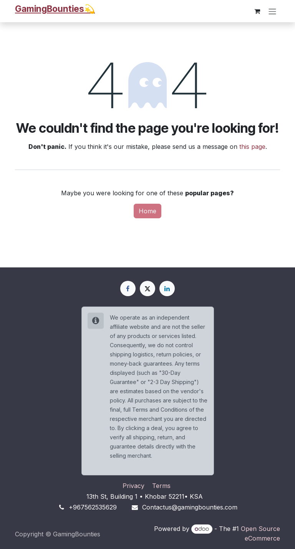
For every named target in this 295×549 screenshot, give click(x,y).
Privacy (133, 486)
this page (252, 146)
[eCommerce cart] (257, 11)
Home (147, 211)
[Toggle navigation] (272, 11)
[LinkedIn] (167, 288)
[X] (147, 288)
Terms (161, 486)
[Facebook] (128, 288)
